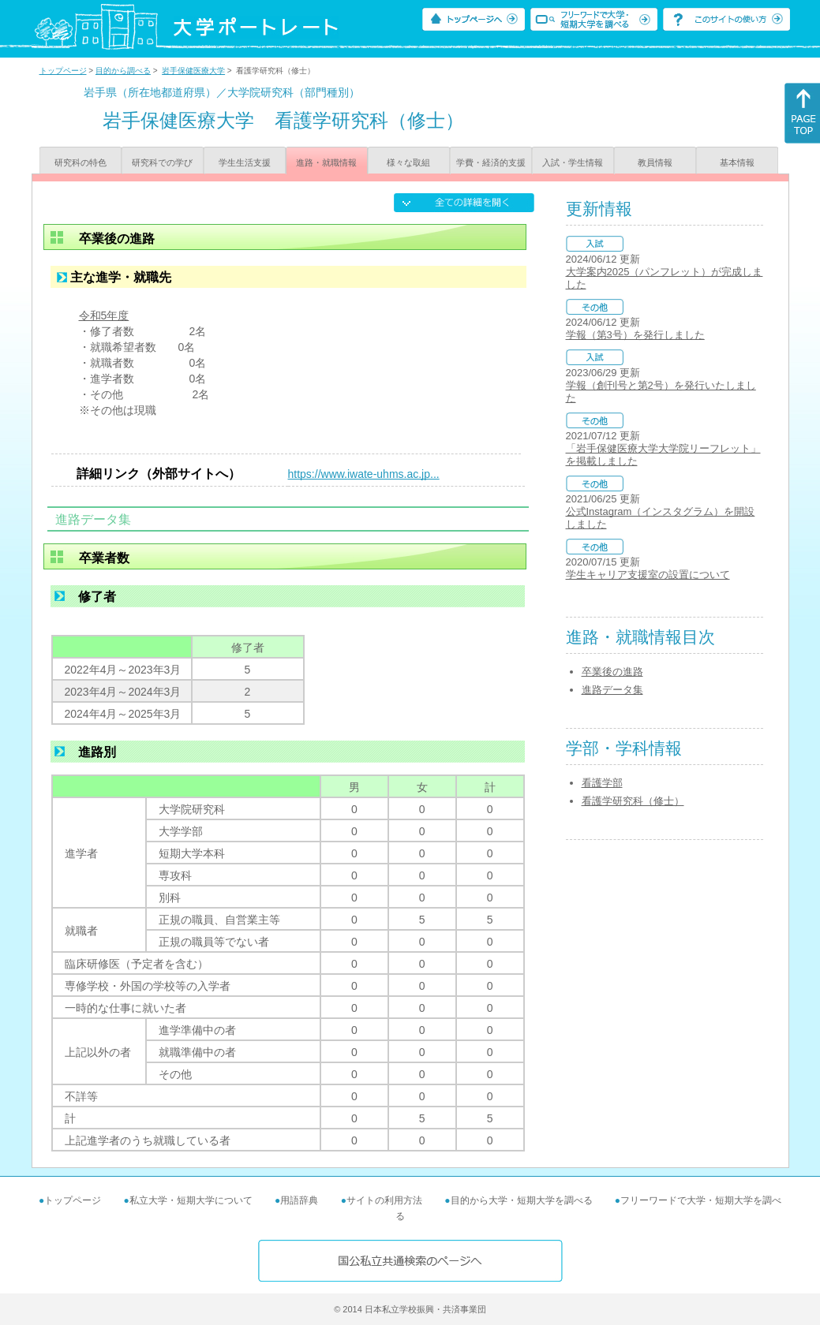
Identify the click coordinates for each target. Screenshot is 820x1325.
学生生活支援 (245, 162)
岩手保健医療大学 (193, 70)
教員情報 (655, 162)
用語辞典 (299, 1200)
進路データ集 (612, 690)
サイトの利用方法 (384, 1200)
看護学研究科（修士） (633, 801)
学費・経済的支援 (491, 162)
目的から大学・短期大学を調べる (522, 1200)
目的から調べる (123, 70)
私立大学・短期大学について (191, 1200)
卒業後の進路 (612, 671)
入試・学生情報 (572, 162)
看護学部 (602, 783)
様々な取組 (408, 162)
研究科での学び (162, 162)
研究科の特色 (80, 162)
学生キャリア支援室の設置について (648, 574)
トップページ (63, 70)
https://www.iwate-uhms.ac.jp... (364, 474)
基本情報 (737, 162)
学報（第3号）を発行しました (635, 335)
